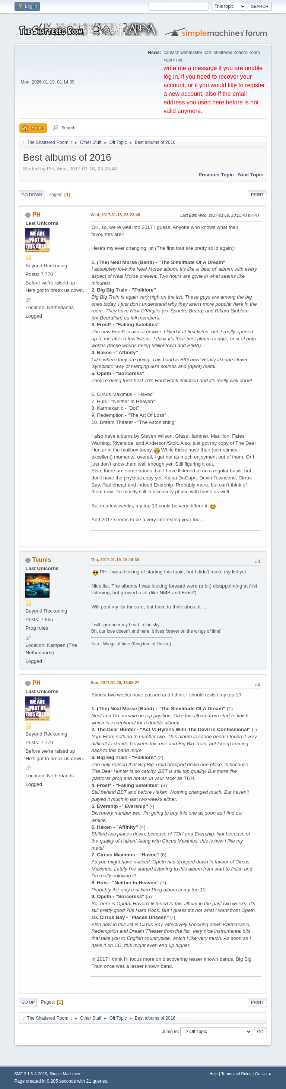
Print (257, 194)
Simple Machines (65, 1073)
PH (36, 214)
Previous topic (216, 174)
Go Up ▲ (263, 1073)
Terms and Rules (236, 1073)
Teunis (41, 560)
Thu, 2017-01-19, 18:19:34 (114, 559)
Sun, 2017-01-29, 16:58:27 (114, 682)
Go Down (31, 194)
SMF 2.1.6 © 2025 (30, 1073)
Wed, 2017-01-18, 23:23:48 (115, 215)
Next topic (250, 174)
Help (213, 1073)
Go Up (28, 1002)
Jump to (170, 1031)
